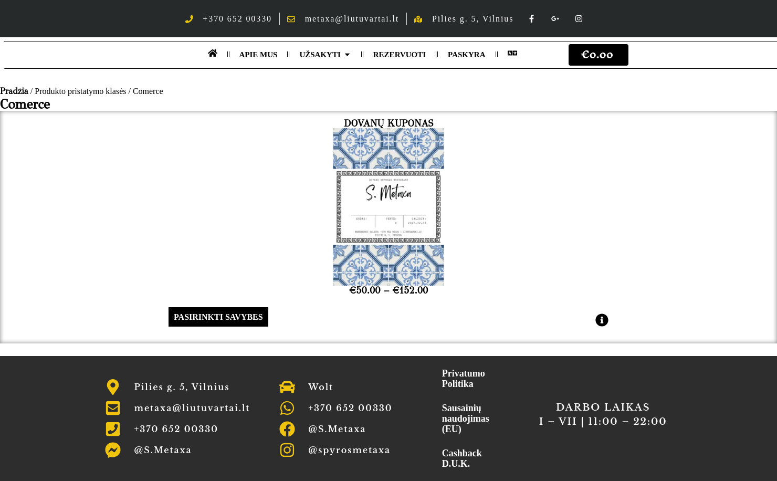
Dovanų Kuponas (388, 123)
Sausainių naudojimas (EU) (465, 418)
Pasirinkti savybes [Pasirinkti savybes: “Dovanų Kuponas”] (218, 316)
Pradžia (14, 91)
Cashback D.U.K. (462, 458)
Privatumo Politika (463, 378)
